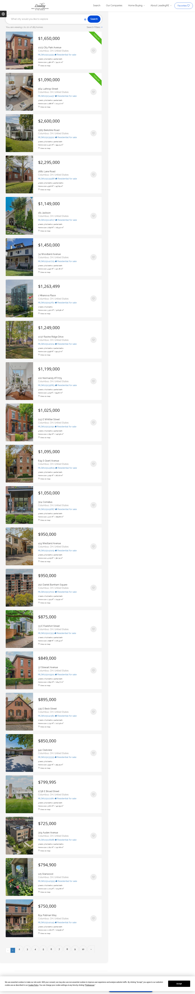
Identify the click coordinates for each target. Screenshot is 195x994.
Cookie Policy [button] (33, 985)
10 (83, 949)
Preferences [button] (89, 985)
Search (96, 5)
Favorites (184, 5)
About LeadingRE (160, 5)
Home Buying (135, 5)
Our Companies (114, 5)
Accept (179, 984)
